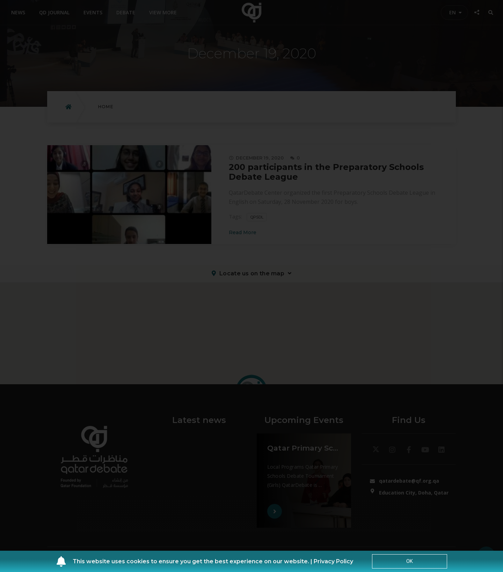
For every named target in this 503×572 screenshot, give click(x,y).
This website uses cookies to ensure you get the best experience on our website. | (193, 561)
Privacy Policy (333, 561)
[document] (251, 286)
